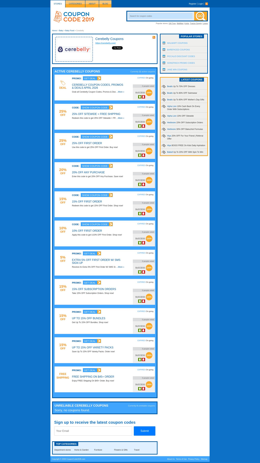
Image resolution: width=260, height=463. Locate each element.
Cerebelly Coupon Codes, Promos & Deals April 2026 (97, 86)
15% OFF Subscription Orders (94, 289)
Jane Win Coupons (177, 69)
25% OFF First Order (87, 143)
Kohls (186, 23)
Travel (136, 450)
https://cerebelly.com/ (105, 43)
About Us (171, 459)
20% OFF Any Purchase (88, 172)
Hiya (186, 145)
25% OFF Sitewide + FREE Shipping (96, 114)
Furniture (98, 450)
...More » (120, 92)
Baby (61, 31)
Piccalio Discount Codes (181, 56)
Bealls (181, 86)
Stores (58, 4)
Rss (207, 3)
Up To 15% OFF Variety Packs (92, 347)
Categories (75, 4)
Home (54, 31)
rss (154, 37)
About (92, 4)
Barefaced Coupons (178, 50)
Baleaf (185, 152)
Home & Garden (81, 450)
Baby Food (69, 31)
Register (192, 4)
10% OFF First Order (87, 230)
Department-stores (62, 450)
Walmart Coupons (177, 43)
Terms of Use (181, 459)
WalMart (180, 23)
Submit (144, 431)
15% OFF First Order (87, 201)
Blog (105, 4)
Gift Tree (172, 23)
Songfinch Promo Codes (181, 63)
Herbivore (185, 122)
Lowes (205, 23)
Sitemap (204, 459)
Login (200, 4)
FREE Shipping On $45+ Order (93, 376)
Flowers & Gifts (121, 450)
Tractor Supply (196, 23)
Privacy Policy (193, 459)
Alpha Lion (180, 116)
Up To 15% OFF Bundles (88, 318)
